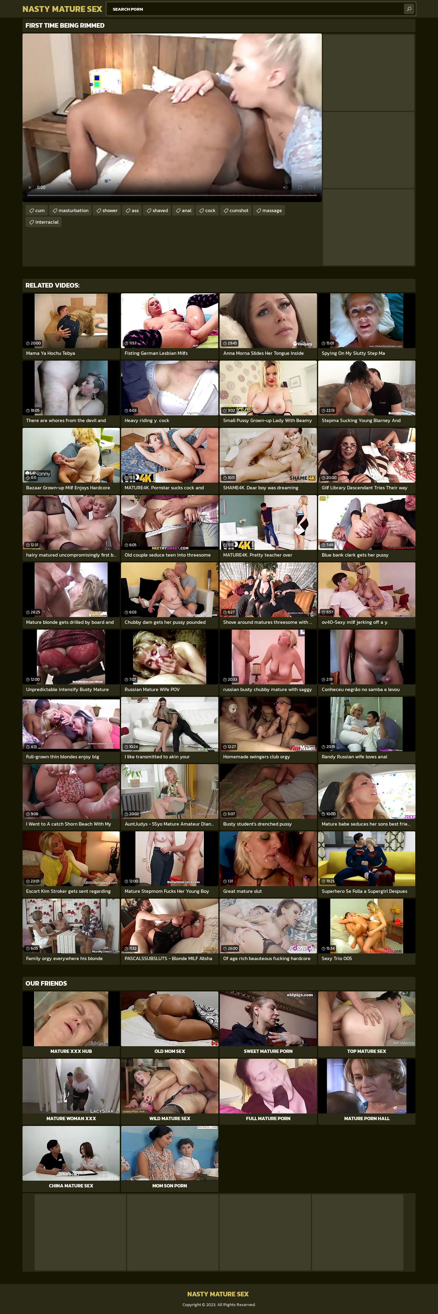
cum (40, 210)
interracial (46, 221)
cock (210, 210)
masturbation (74, 210)
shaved (160, 210)
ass (135, 210)
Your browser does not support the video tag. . (172, 117)
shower (110, 210)
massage (272, 210)
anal (186, 210)
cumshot (239, 210)
